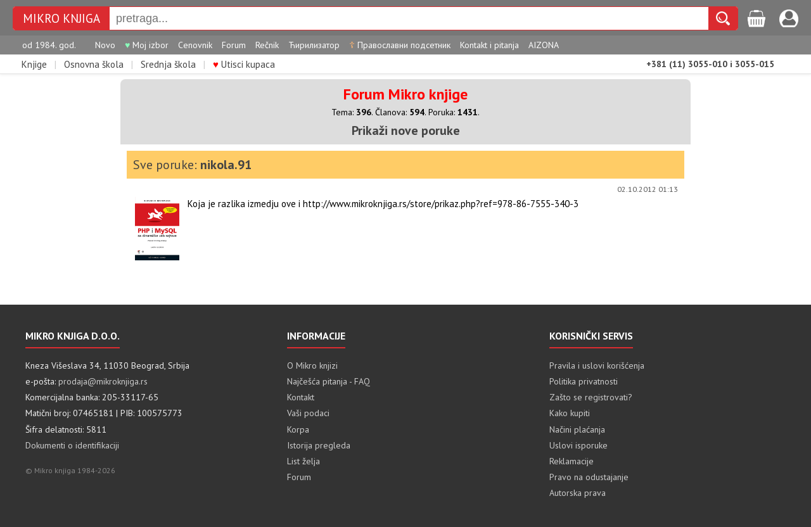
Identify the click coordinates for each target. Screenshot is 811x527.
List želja (303, 461)
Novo (105, 45)
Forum (234, 45)
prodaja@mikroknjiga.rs (103, 381)
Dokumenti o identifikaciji (72, 445)
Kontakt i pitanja (489, 45)
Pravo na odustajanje (589, 477)
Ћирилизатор (314, 45)
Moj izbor (147, 45)
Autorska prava (577, 492)
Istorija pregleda (318, 445)
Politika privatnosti (583, 381)
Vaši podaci (308, 413)
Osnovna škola (94, 64)
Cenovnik (195, 45)
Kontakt (300, 397)
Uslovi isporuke (578, 445)
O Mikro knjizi (312, 365)
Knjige (34, 64)
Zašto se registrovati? (590, 397)
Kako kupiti (569, 413)
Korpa (298, 429)
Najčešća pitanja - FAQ (328, 381)
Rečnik (267, 45)
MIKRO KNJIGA (61, 18)
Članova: (400, 112)
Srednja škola (168, 64)
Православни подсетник (399, 45)
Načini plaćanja (577, 429)
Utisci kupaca (244, 64)
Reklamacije (571, 461)
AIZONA (543, 45)
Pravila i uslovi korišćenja (596, 365)
